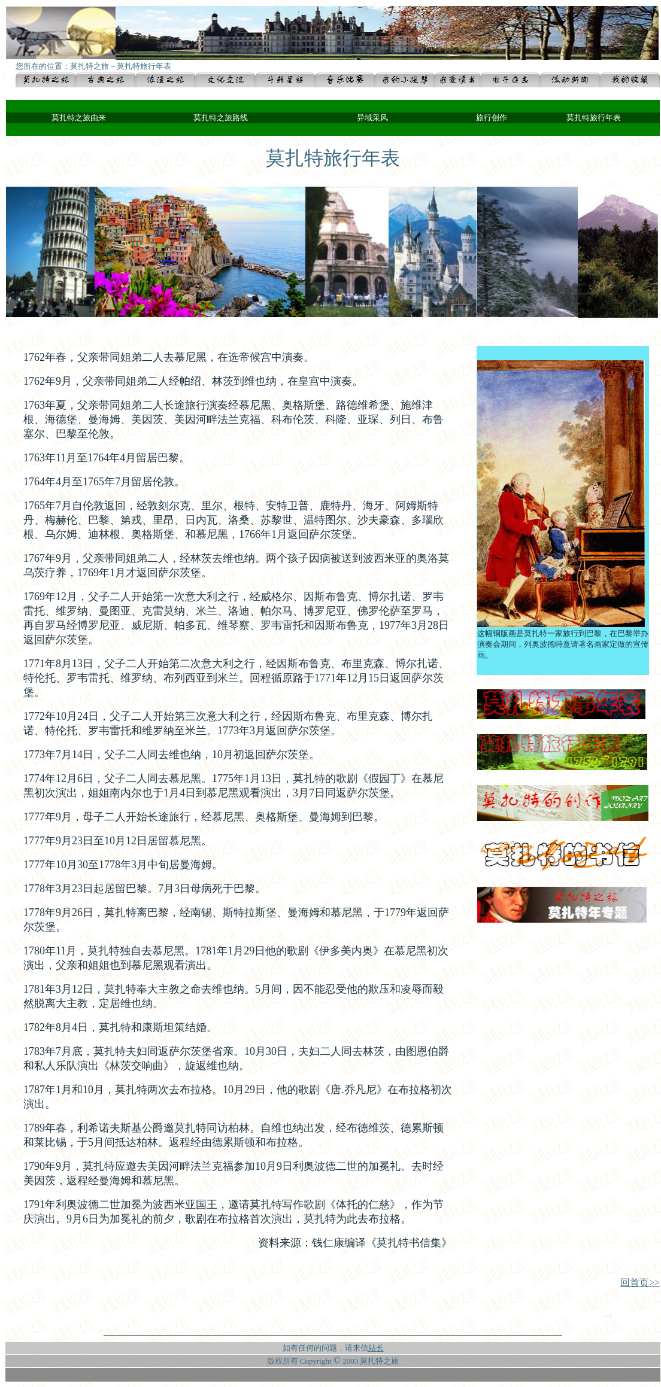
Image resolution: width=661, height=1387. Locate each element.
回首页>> (640, 1283)
